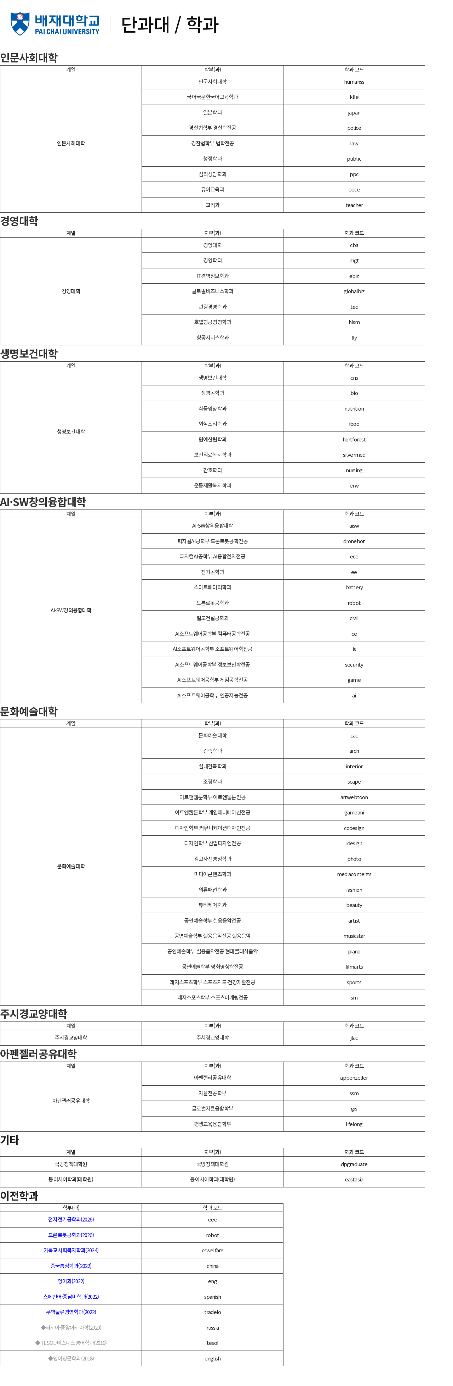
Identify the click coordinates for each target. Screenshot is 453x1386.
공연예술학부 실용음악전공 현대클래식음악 (212, 971)
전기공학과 (212, 591)
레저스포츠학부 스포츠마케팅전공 (212, 1017)
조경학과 (212, 801)
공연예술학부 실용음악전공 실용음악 (212, 955)
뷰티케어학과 (212, 924)
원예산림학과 (212, 459)
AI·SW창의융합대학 (43, 521)
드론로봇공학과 (212, 622)
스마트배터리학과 (212, 607)
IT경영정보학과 (212, 295)
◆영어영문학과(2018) (71, 1378)
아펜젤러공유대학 (38, 1073)
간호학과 (212, 490)
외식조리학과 (212, 443)
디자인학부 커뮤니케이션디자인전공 (212, 847)
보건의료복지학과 (212, 474)
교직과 (212, 224)
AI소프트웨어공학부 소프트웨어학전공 (212, 668)
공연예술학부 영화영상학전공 (212, 986)
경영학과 (212, 280)
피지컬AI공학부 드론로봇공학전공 (212, 560)
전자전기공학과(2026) (70, 1239)
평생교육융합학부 (212, 1143)
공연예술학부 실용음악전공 (212, 940)
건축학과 (212, 770)
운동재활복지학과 (212, 505)
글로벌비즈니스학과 (213, 311)
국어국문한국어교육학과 (212, 116)
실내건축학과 (212, 786)
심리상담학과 (212, 193)
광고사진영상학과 (212, 878)
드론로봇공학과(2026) (70, 1254)
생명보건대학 (29, 373)
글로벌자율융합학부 (213, 1128)
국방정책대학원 (212, 1183)
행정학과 (212, 178)
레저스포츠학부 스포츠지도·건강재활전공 (212, 1002)
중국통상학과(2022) (71, 1285)
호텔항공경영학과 (212, 341)
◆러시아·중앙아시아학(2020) (71, 1347)
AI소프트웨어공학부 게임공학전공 (212, 699)
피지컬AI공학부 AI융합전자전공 (212, 576)
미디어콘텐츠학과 (212, 893)
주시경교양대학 (33, 1033)
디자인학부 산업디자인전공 (212, 863)
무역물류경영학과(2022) (71, 1331)
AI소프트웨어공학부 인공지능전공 (212, 715)
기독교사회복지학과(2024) (71, 1270)
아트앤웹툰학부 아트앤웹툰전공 (212, 816)
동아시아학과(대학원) (212, 1199)
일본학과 (212, 132)
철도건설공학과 (212, 637)
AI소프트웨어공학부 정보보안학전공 (212, 684)
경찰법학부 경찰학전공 (212, 147)
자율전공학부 (212, 1113)
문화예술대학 (29, 731)
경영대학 (19, 240)
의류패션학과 (212, 909)
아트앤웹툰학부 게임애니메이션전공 (212, 832)
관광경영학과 (212, 326)
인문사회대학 (29, 77)
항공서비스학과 (212, 357)
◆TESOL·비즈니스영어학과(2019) (71, 1362)
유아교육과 (212, 209)
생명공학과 (212, 412)
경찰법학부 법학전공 (212, 163)
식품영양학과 (212, 428)
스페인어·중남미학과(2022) (71, 1316)
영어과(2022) (71, 1300)
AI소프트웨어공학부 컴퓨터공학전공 (212, 653)
